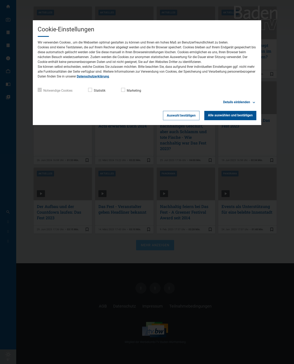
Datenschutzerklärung (93, 76)
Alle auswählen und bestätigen (230, 115)
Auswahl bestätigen (181, 115)
